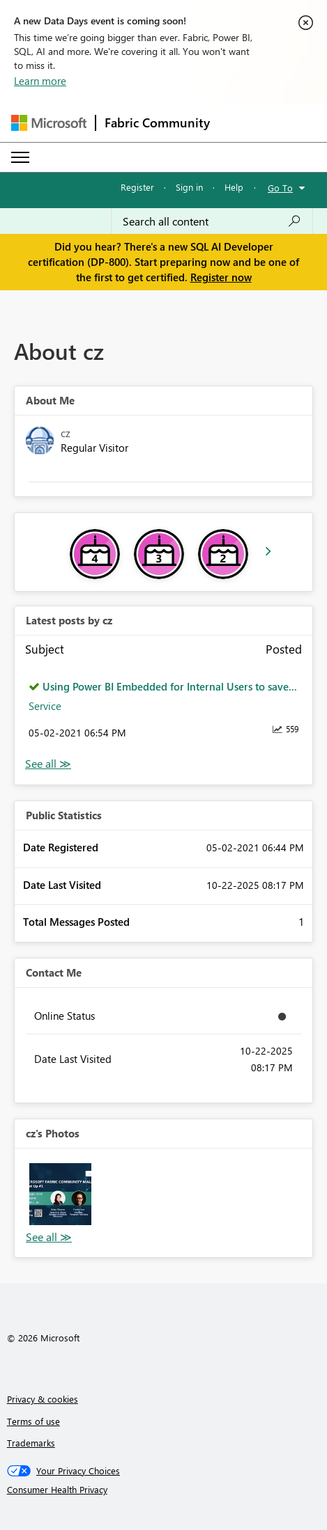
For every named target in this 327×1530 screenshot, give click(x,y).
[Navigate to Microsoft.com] (48, 123)
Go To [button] (280, 188)
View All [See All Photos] (49, 1237)
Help (234, 187)
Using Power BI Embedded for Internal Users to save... (170, 686)
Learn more (40, 81)
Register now (221, 277)
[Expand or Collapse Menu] (20, 157)
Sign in (189, 187)
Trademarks (31, 1443)
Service (45, 706)
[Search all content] (212, 221)
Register (137, 187)
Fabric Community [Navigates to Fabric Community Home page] (157, 122)
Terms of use (33, 1421)
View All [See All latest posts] (48, 764)
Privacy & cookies (42, 1399)
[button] (60, 1194)
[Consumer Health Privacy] (164, 1490)
